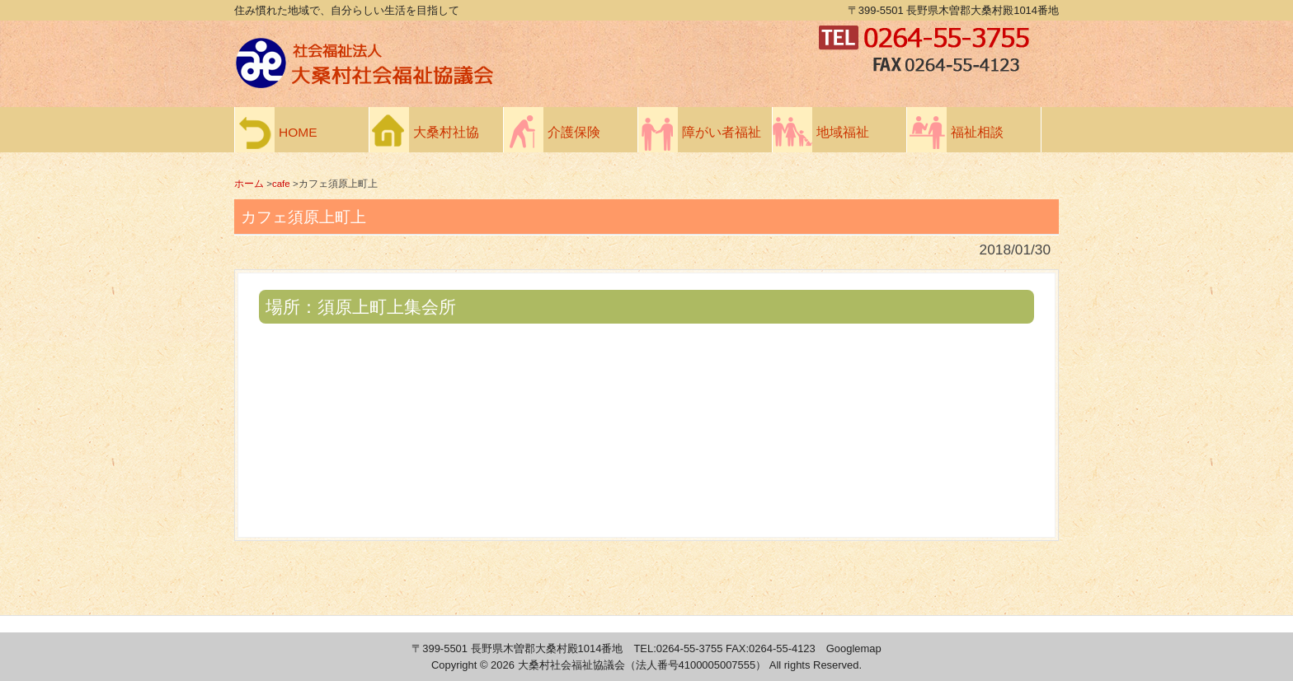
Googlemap (854, 648)
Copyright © (461, 665)
